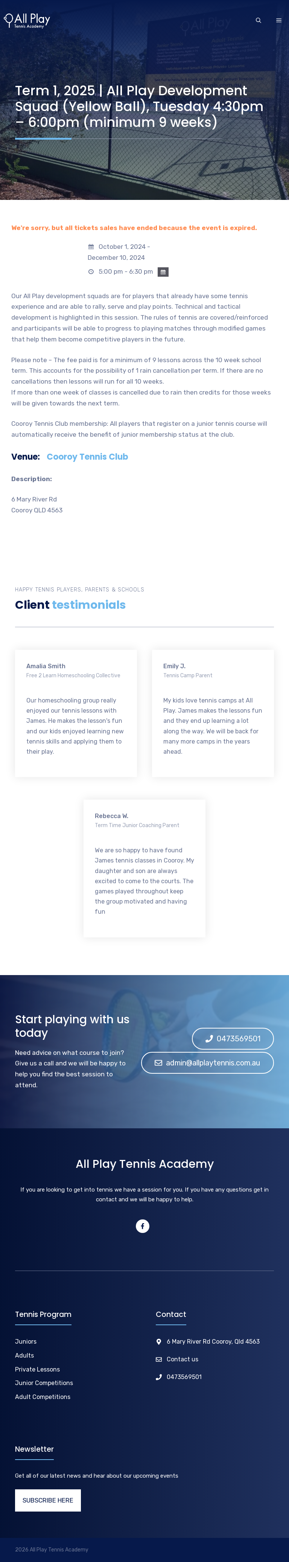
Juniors (26, 1341)
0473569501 (184, 1377)
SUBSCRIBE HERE (48, 1500)
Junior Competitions (44, 1383)
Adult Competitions (42, 1396)
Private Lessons (37, 1369)
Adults (24, 1355)
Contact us (182, 1359)
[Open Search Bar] (258, 21)
